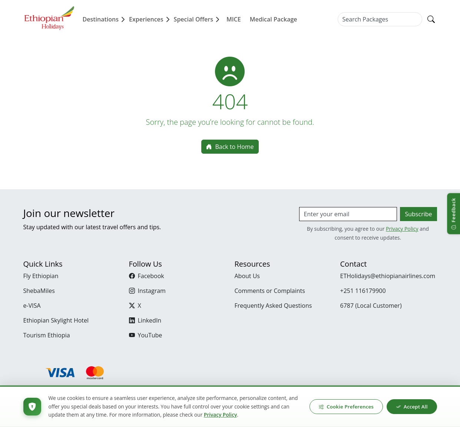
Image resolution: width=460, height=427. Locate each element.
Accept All (411, 406)
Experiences (150, 19)
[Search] (431, 19)
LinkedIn (145, 320)
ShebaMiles (39, 291)
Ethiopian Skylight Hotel (56, 320)
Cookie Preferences (346, 406)
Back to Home (230, 147)
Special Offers (197, 19)
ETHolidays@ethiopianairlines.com (388, 276)
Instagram (147, 290)
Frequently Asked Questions (273, 305)
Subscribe (418, 214)
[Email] (348, 214)
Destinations (104, 19)
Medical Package (273, 19)
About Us (247, 276)
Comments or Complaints (270, 291)
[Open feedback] (453, 213)
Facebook (146, 275)
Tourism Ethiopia (46, 335)
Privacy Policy (402, 228)
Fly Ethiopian (41, 276)
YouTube (145, 335)
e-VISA (32, 305)
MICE (233, 19)
